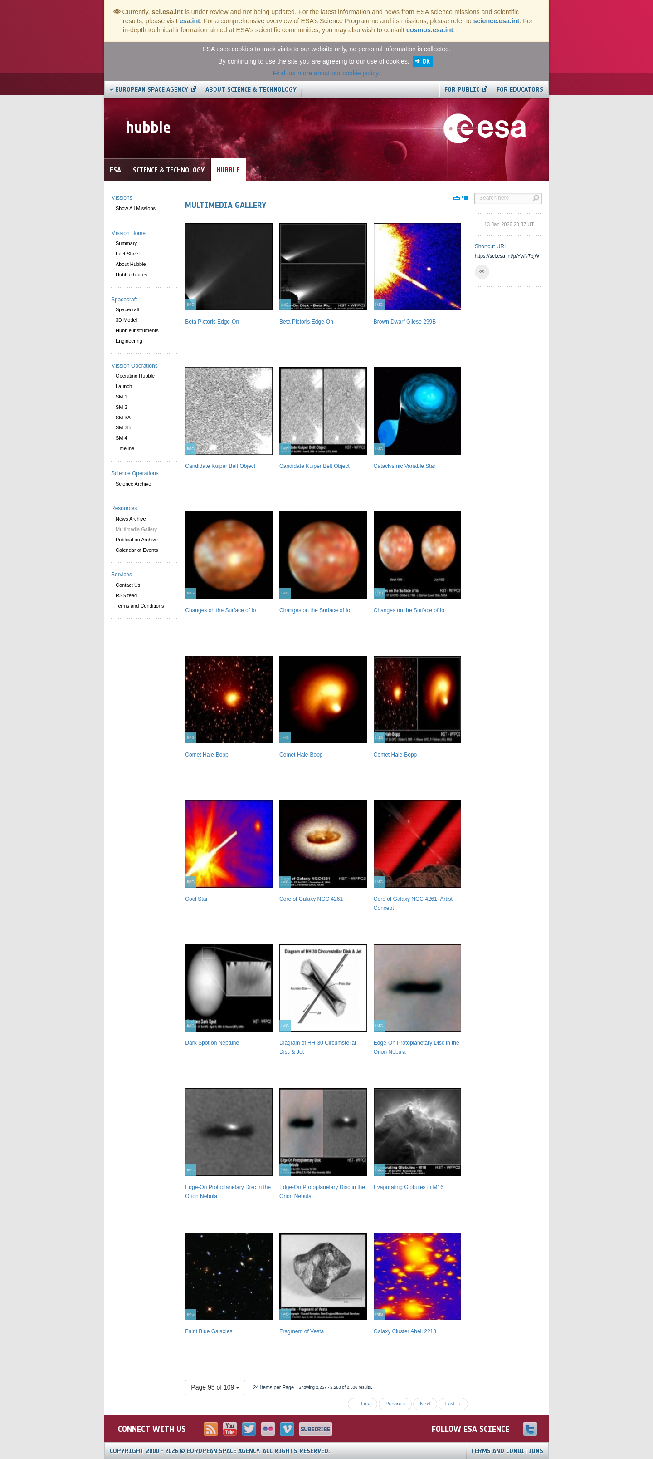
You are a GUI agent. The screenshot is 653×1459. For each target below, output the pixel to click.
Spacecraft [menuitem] (128, 309)
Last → (453, 1403)
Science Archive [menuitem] (133, 483)
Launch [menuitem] (124, 386)
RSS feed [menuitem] (126, 595)
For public (461, 89)
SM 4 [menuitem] (121, 438)
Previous (395, 1403)
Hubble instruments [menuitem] (137, 330)
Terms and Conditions (507, 1451)
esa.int (190, 21)
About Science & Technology (251, 89)
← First (362, 1403)
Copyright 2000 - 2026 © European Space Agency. (220, 1451)
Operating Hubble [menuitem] (135, 375)
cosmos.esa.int (429, 30)
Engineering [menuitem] (129, 341)
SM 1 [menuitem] (121, 396)
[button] (482, 272)
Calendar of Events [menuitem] (137, 550)
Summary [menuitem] (126, 243)
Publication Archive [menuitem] (137, 539)
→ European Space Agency (149, 89)
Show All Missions (136, 208)
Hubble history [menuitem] (131, 274)
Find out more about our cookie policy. (326, 73)
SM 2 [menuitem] (121, 407)
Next (425, 1403)
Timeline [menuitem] (125, 448)
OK (426, 61)
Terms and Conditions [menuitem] (140, 606)
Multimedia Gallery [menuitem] (136, 529)
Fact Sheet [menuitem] (128, 253)
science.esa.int (496, 21)
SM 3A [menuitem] (123, 417)
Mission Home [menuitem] (128, 233)
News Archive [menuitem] (131, 518)
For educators (520, 89)
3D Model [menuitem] (126, 320)
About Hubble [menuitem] (131, 264)
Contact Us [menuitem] (128, 585)
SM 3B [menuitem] (123, 427)
